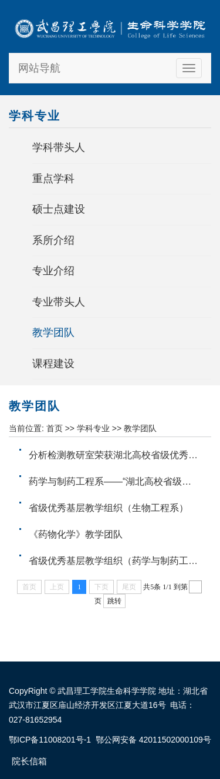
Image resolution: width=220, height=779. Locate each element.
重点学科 (53, 178)
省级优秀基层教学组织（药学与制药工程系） (122, 561)
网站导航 (39, 68)
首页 (54, 428)
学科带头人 (58, 147)
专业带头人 (58, 302)
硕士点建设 (58, 209)
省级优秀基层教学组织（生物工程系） (108, 508)
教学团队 (53, 332)
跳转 (114, 601)
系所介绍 (53, 240)
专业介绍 (53, 271)
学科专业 (93, 428)
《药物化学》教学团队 (76, 534)
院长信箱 (29, 761)
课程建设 (53, 364)
